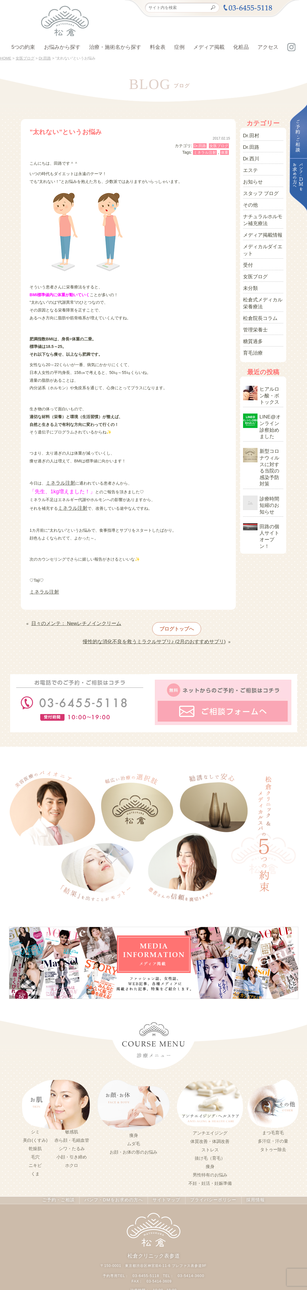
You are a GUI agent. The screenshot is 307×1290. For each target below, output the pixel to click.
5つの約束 (23, 47)
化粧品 (241, 47)
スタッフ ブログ (258, 183)
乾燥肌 (35, 1133)
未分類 (249, 262)
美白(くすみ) (35, 1124)
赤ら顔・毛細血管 (71, 1124)
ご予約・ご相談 (62, 1184)
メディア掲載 (209, 47)
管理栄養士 (253, 297)
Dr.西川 (249, 154)
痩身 (133, 1119)
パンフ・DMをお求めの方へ (114, 1184)
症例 (179, 47)
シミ (35, 1116)
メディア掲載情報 (259, 218)
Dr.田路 (200, 146)
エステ (249, 164)
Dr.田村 (249, 134)
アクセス (268, 47)
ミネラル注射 (205, 152)
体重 (224, 152)
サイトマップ (164, 1184)
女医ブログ (218, 146)
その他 (249, 193)
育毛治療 (251, 317)
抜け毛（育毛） (210, 1142)
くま (35, 1158)
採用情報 (250, 1184)
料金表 (158, 47)
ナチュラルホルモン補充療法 (261, 206)
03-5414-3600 (190, 1258)
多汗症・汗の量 (273, 1125)
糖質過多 (251, 307)
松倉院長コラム (257, 287)
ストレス (210, 1134)
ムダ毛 (133, 1128)
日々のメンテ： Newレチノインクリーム (68, 616)
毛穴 (35, 1141)
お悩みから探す (62, 47)
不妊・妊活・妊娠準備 (210, 1167)
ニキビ (35, 1150)
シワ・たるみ (72, 1133)
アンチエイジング (210, 1117)
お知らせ (251, 173)
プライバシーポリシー (209, 1184)
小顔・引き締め (71, 1141)
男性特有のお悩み (210, 1159)
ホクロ (71, 1150)
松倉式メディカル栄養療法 (261, 275)
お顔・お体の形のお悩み (133, 1136)
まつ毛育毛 (273, 1117)
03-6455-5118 (146, 1258)
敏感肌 (71, 1116)
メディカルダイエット (261, 231)
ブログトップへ (168, 619)
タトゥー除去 (273, 1133)
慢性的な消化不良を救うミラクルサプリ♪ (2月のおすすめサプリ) (167, 628)
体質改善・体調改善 (209, 1125)
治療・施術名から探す (115, 47)
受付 (247, 243)
